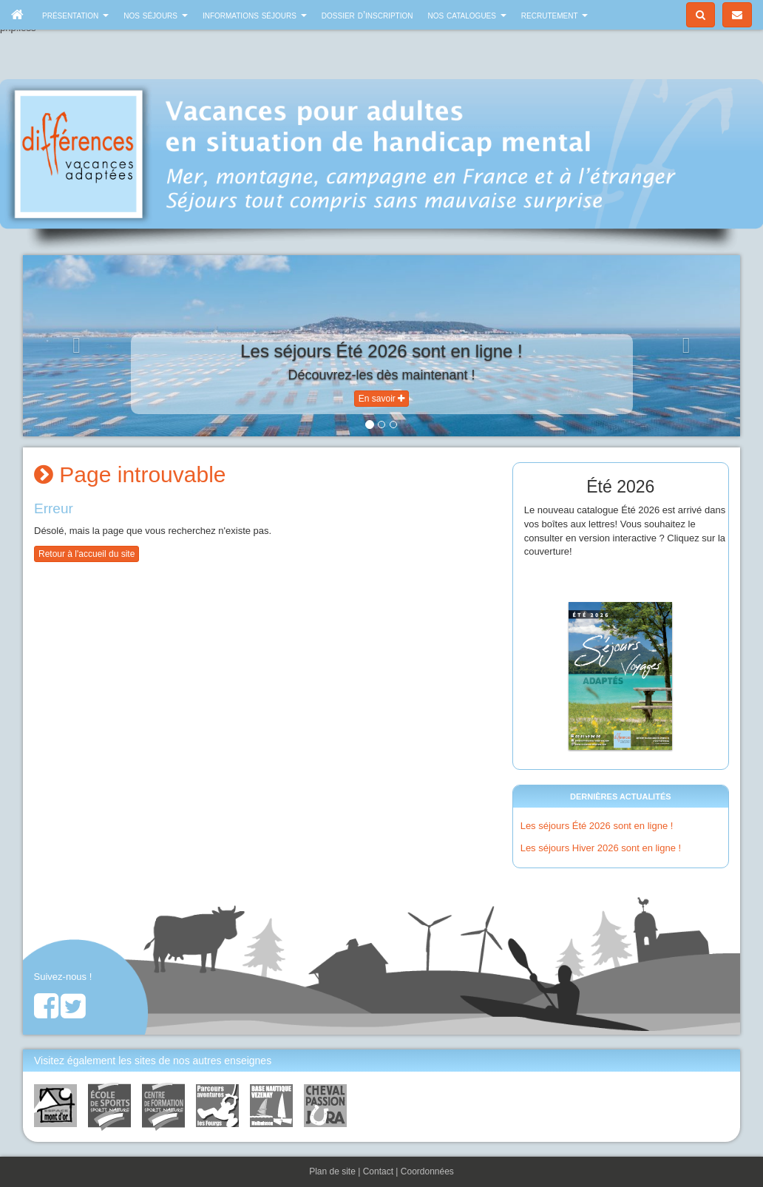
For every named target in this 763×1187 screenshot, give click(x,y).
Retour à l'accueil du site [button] (86, 554)
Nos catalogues (467, 15)
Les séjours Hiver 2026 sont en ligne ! (601, 847)
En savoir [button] (381, 398)
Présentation (75, 15)
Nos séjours (155, 15)
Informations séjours (255, 15)
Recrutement (555, 15)
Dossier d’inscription (367, 15)
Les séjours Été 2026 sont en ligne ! (597, 825)
